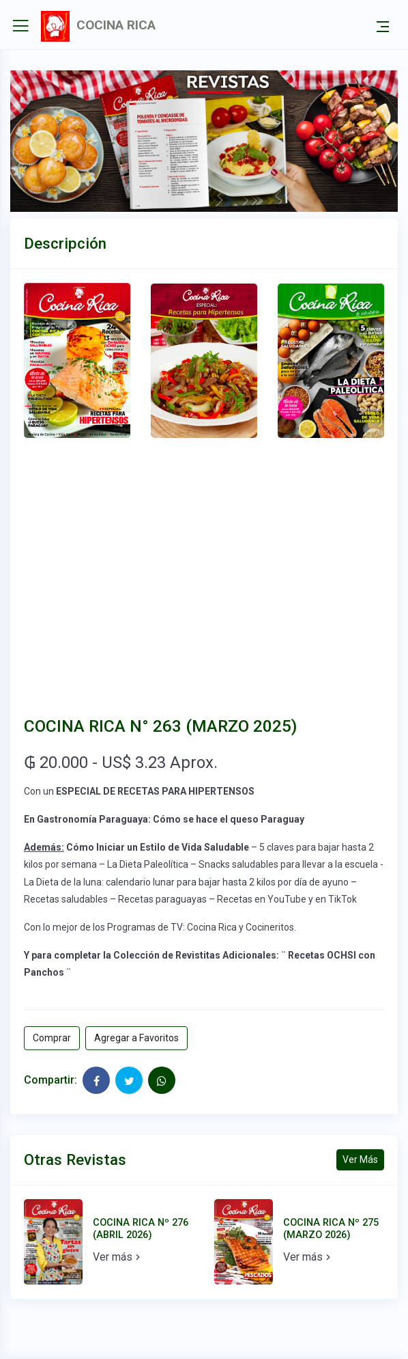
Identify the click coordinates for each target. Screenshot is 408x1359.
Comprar (52, 1037)
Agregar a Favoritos (136, 1037)
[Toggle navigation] (383, 26)
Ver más (118, 1256)
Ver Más (360, 1159)
